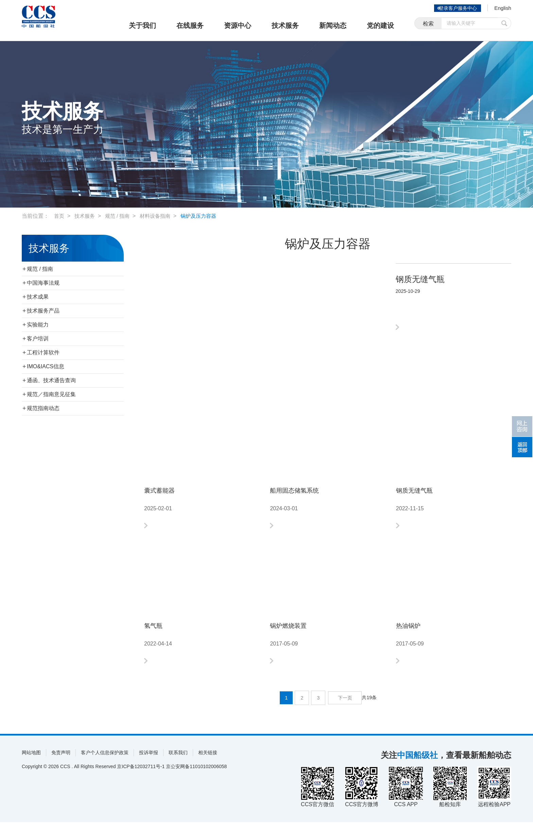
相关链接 (207, 762)
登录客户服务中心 (455, 8)
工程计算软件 (43, 352)
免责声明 (60, 762)
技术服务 (285, 25)
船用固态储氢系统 (302, 491)
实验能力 (38, 325)
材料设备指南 (159, 216)
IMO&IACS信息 (45, 366)
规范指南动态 (43, 408)
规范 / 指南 (120, 216)
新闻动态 (332, 25)
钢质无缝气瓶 (420, 491)
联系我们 (178, 762)
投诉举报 (148, 762)
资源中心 (237, 25)
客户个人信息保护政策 (104, 762)
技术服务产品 (43, 311)
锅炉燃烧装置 (294, 632)
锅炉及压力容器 (205, 216)
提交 (504, 25)
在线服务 (190, 25)
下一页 (346, 707)
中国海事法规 (43, 283)
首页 (59, 216)
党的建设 (380, 25)
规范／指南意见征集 (51, 394)
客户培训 (38, 338)
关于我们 (142, 25)
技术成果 (38, 297)
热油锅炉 (412, 632)
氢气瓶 (156, 632)
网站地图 (31, 762)
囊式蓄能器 (164, 491)
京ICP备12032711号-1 (141, 776)
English (501, 8)
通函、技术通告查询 (51, 380)
